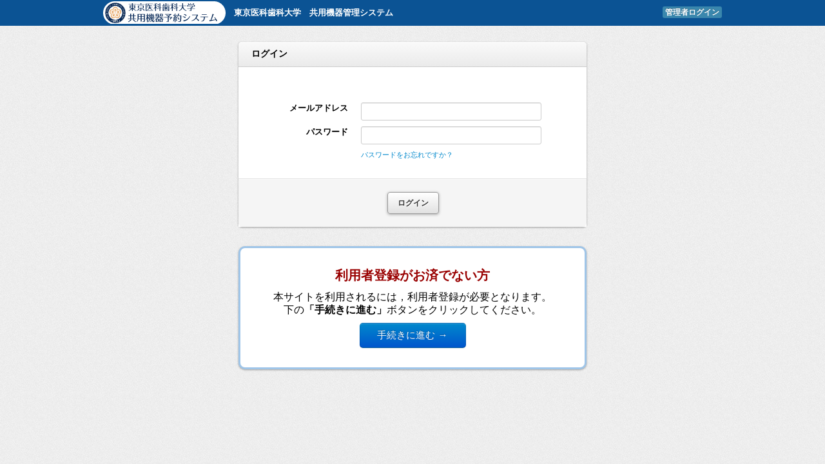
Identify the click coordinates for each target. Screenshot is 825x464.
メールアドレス (318, 108)
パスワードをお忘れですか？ (407, 155)
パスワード (327, 132)
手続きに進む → (412, 334)
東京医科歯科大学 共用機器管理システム (313, 12)
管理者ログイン (692, 12)
